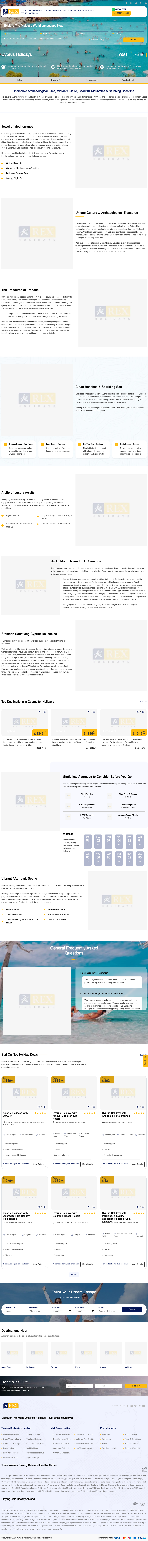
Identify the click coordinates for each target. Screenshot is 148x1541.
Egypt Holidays (32, 1457)
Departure (10, 1306)
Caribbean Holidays (11, 1443)
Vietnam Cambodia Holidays (62, 1452)
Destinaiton (34, 1306)
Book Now (41, 748)
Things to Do (56, 80)
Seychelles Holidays (35, 1452)
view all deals (138, 55)
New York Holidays (11, 1452)
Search (132, 1308)
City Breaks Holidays (55, 10)
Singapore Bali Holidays (62, 1447)
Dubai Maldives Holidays (62, 1433)
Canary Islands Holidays (36, 1443)
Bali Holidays (32, 1447)
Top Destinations (92, 80)
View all (143, 702)
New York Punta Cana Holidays (85, 1443)
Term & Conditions (133, 1438)
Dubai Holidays (9, 1447)
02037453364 (119, 9)
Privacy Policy (131, 1433)
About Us (106, 1433)
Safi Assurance (131, 1443)
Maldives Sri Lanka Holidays (62, 1443)
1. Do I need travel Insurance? (94, 973)
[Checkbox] (4, 38)
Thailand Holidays (34, 1438)
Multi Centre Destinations (80, 10)
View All (74, 1273)
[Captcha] (113, 39)
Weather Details (128, 80)
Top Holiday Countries (31, 10)
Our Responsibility (110, 1447)
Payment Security (132, 1447)
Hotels (19, 80)
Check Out (79, 1306)
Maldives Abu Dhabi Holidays (85, 1438)
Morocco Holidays (10, 1457)
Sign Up (136, 1385)
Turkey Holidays (33, 1433)
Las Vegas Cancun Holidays (85, 1447)
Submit (133, 39)
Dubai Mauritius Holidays (85, 1433)
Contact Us (106, 1438)
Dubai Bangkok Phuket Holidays (62, 1438)
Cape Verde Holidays (12, 1438)
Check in (56, 1306)
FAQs (104, 1443)
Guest (100, 1306)
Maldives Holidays (11, 1433)
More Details (38, 1164)
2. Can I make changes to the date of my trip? (101, 994)
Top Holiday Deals (29, 13)
